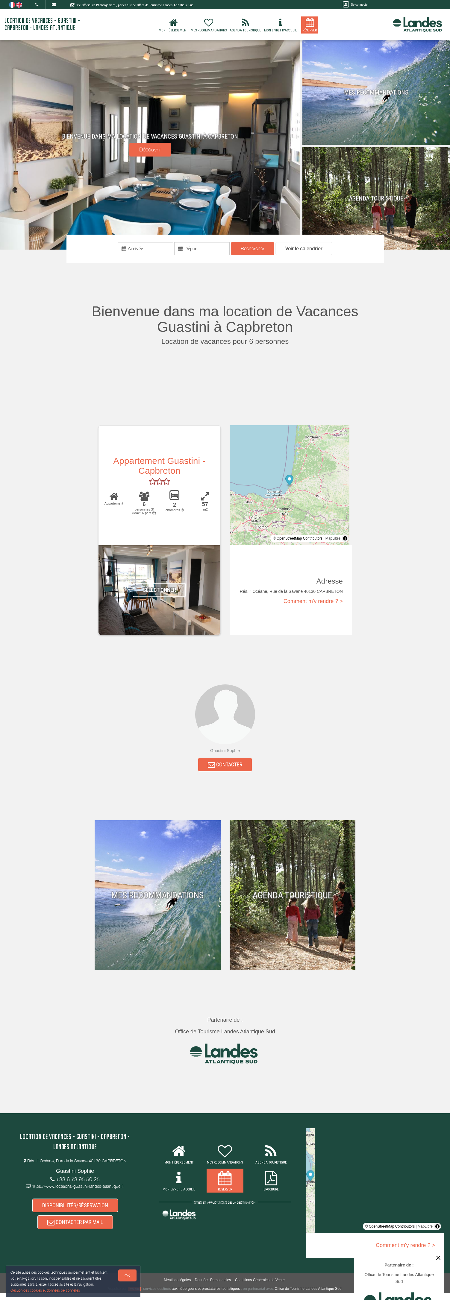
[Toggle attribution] (345, 539)
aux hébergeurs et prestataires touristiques (206, 1295)
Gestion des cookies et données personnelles (45, 1290)
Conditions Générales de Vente (260, 1286)
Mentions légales (177, 1286)
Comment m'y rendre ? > (313, 603)
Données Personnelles (213, 1286)
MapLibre (332, 540)
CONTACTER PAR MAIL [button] (75, 1228)
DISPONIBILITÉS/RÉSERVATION (75, 1209)
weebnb (135, 1295)
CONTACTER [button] (225, 767)
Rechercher (252, 249)
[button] (303, 249)
